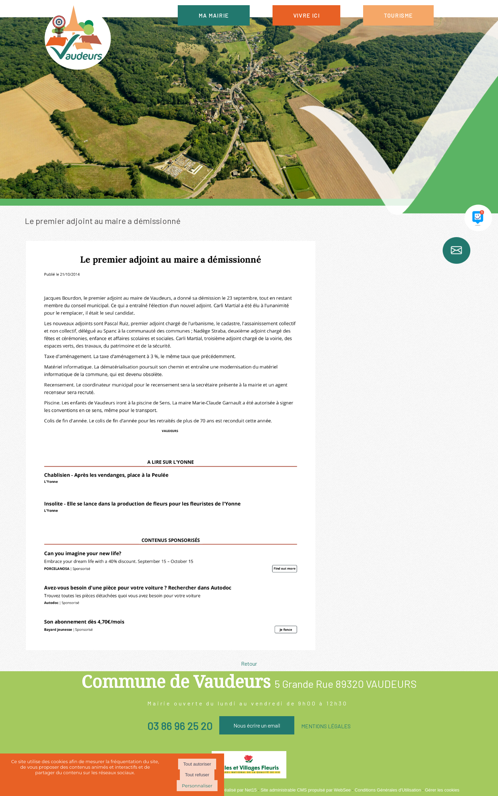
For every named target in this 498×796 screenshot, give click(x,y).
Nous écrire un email (256, 725)
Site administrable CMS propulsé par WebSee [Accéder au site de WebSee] (305, 790)
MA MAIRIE (214, 15)
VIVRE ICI (306, 15)
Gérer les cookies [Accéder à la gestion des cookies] (442, 790)
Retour (249, 663)
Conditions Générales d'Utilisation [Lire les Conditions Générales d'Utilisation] (388, 790)
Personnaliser (197, 785)
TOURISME (398, 15)
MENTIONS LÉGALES (326, 726)
